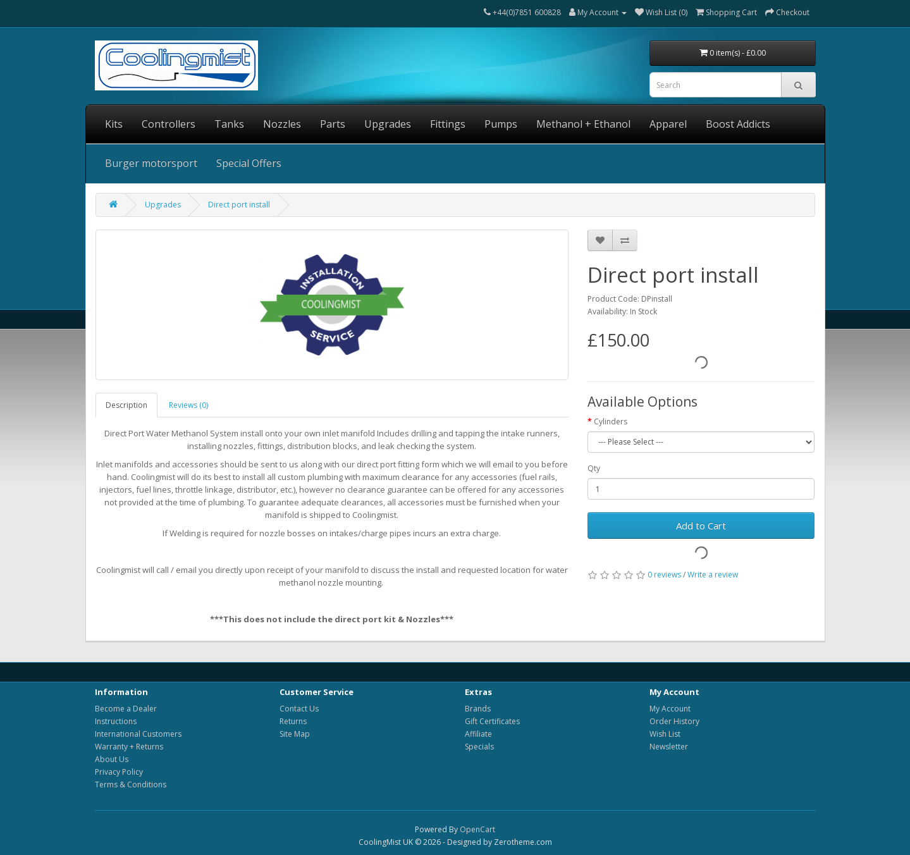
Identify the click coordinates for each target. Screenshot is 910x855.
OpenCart (477, 829)
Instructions (116, 721)
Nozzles (282, 124)
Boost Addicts (738, 124)
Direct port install (239, 204)
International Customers (138, 734)
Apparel (668, 124)
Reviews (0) (188, 405)
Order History (674, 721)
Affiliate (478, 734)
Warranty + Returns (129, 746)
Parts (332, 124)
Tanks (229, 124)
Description (126, 405)
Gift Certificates (492, 721)
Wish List (664, 734)
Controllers (168, 124)
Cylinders (610, 421)
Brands (478, 708)
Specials (479, 746)
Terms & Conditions (130, 784)
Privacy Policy (119, 771)
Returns (293, 721)
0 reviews (664, 574)
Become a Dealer (126, 708)
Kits (114, 124)
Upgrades (387, 124)
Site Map (295, 734)
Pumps (500, 124)
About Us (111, 759)
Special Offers (248, 163)
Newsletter (668, 746)
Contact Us (299, 708)
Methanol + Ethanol (583, 124)
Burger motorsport (151, 163)
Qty (593, 468)
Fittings (447, 124)
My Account (670, 708)
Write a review (712, 574)
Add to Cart (701, 525)
